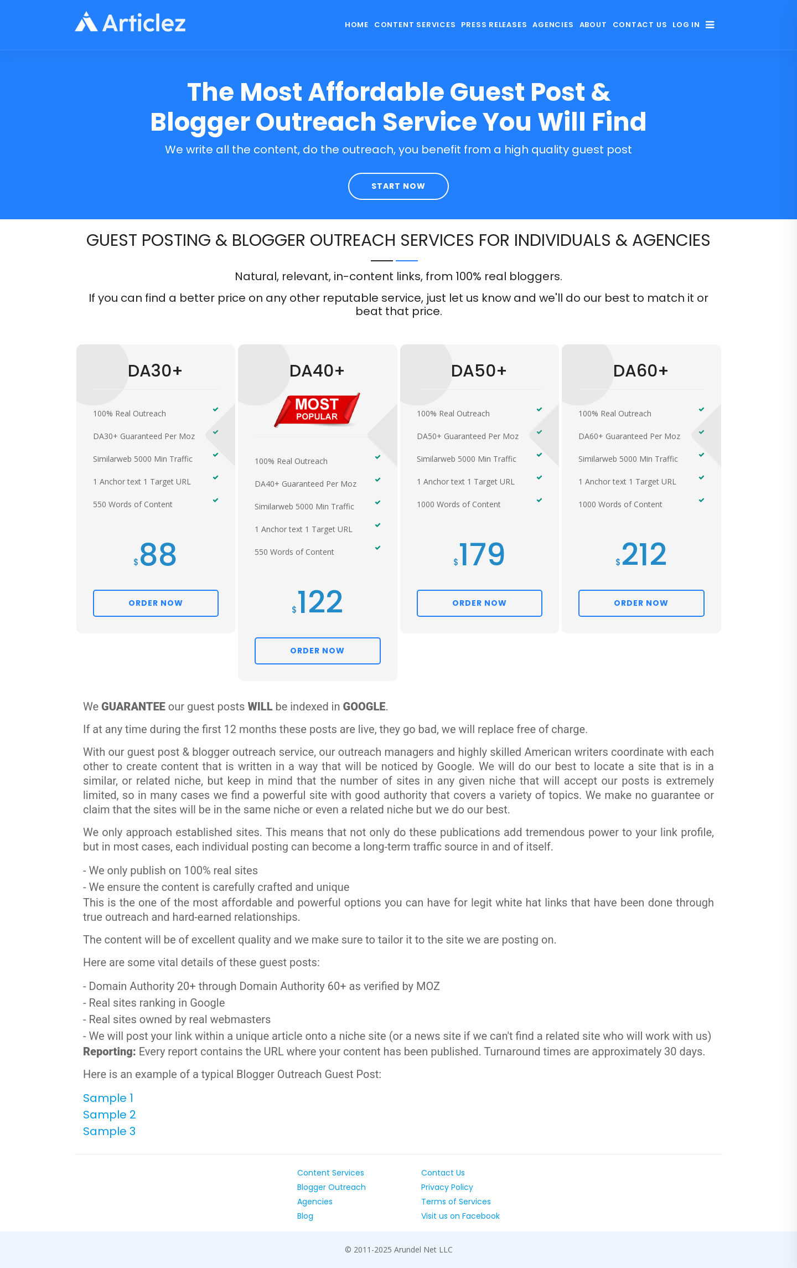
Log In (686, 24)
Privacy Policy (447, 1187)
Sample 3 (109, 1131)
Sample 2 (109, 1114)
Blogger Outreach (331, 1187)
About (593, 24)
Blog (305, 1215)
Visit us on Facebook (460, 1215)
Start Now (398, 186)
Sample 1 (108, 1098)
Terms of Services (456, 1201)
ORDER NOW (155, 603)
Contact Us (640, 24)
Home (357, 24)
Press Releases (494, 24)
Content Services (415, 24)
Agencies (552, 24)
